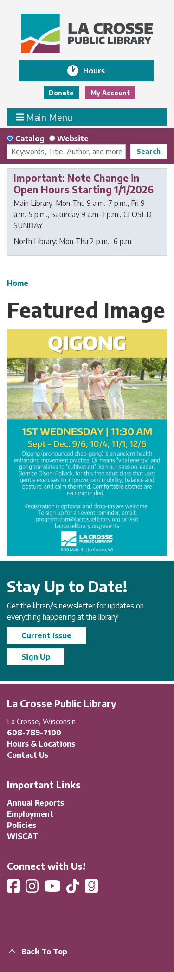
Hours (100, 70)
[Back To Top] (87, 952)
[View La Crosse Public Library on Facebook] (14, 888)
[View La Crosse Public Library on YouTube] (53, 888)
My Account (110, 93)
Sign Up (35, 656)
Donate (61, 93)
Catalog (30, 138)
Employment (30, 814)
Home (17, 283)
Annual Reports (35, 802)
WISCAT (22, 836)
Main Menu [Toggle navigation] (44, 117)
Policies (21, 825)
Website (73, 138)
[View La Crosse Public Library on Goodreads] (91, 888)
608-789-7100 (34, 732)
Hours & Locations (41, 743)
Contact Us (27, 755)
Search (149, 151)
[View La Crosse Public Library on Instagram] (33, 888)
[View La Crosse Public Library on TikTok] (73, 888)
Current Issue (46, 635)
